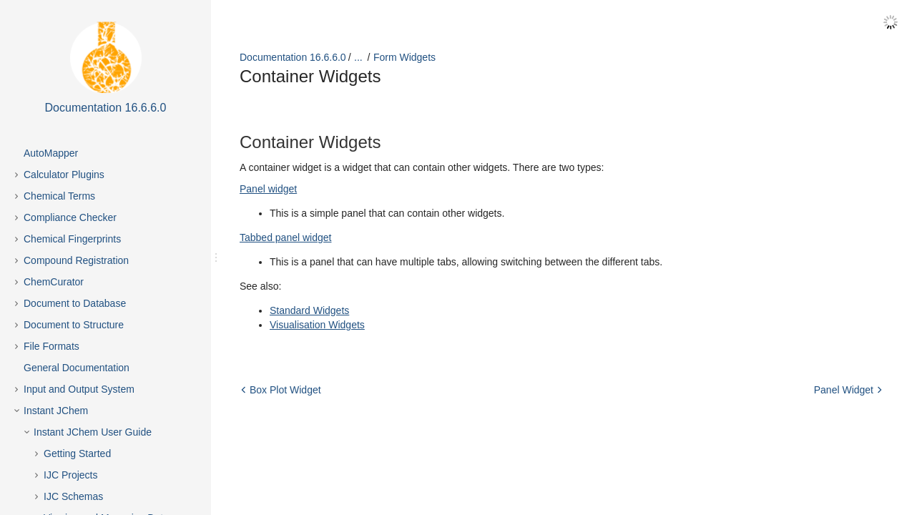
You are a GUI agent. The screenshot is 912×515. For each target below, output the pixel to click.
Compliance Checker (70, 217)
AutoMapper (51, 153)
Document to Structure (74, 324)
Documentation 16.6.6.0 (293, 57)
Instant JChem (56, 410)
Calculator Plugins (64, 174)
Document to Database (75, 303)
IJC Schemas (73, 496)
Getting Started (77, 453)
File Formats (51, 346)
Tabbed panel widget (285, 237)
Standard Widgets (309, 310)
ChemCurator (54, 282)
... (358, 57)
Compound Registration (76, 260)
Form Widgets (404, 57)
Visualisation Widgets (317, 324)
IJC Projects (70, 475)
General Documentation (76, 367)
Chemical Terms (59, 196)
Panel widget (268, 189)
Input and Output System (79, 389)
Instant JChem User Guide (93, 432)
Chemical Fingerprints (72, 239)
